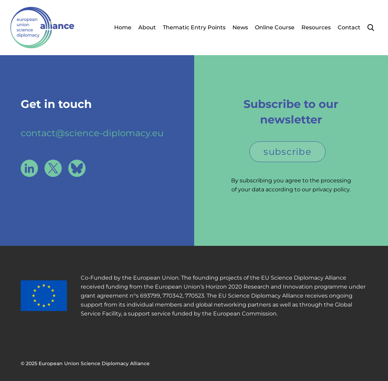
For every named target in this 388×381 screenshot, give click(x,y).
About (147, 27)
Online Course (275, 27)
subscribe (287, 151)
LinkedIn (29, 168)
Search (371, 27)
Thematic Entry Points (194, 27)
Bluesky (77, 168)
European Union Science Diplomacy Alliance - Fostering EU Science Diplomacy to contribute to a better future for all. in (42, 27)
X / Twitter (53, 168)
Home (122, 27)
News (240, 27)
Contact (349, 27)
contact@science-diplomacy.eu (92, 133)
